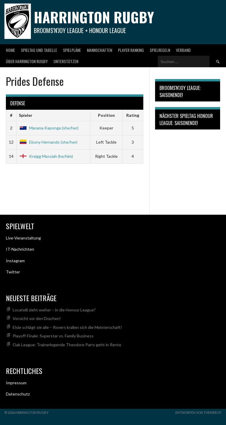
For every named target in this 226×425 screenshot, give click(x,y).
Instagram (15, 260)
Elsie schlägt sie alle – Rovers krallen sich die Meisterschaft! (67, 327)
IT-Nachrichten (20, 249)
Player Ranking (131, 50)
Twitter (13, 271)
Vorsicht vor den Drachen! (37, 318)
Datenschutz (18, 393)
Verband (183, 50)
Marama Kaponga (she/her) (49, 127)
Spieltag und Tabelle (39, 50)
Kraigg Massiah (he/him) (46, 156)
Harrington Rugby (94, 16)
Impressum (16, 382)
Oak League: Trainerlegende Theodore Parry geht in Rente (67, 344)
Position (106, 115)
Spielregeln (160, 50)
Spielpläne (72, 50)
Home (10, 50)
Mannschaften (99, 50)
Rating (132, 115)
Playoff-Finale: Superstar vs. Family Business (53, 335)
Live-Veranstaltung (23, 237)
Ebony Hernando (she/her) (48, 142)
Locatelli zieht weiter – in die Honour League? (54, 309)
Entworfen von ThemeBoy (198, 412)
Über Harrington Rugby (27, 61)
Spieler (25, 115)
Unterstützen (66, 61)
